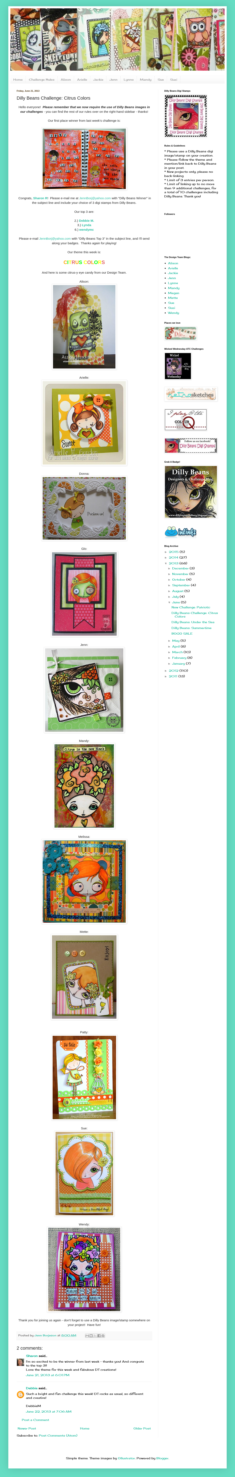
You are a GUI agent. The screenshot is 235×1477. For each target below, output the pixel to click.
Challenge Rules (41, 79)
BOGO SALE (182, 633)
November (180, 574)
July (176, 596)
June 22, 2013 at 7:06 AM (49, 1411)
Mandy (145, 79)
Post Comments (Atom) (58, 1435)
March (178, 652)
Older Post (142, 1428)
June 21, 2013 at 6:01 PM (47, 1375)
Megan (173, 293)
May (176, 640)
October (179, 579)
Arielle (82, 79)
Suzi (173, 79)
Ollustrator (126, 1458)
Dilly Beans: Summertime (192, 628)
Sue (161, 79)
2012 (174, 670)
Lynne (129, 79)
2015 (174, 552)
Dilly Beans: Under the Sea (193, 622)
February (179, 657)
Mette (173, 297)
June (176, 602)
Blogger (162, 1458)
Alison (66, 79)
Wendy (173, 312)
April (176, 646)
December (181, 568)
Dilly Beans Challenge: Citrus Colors (195, 614)
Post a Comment (35, 1420)
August (178, 591)
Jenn (114, 79)
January (179, 663)
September (181, 585)
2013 (174, 563)
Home (18, 79)
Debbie (31, 1388)
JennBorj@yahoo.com (95, 198)
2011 (173, 676)
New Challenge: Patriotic (191, 607)
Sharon (32, 1356)
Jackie (98, 79)
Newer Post (27, 1428)
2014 (174, 557)
